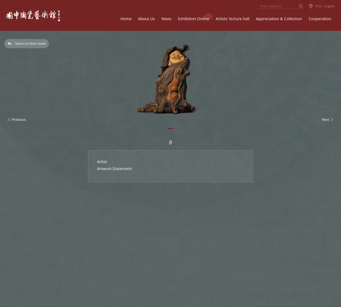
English (329, 6)
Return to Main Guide (27, 43)
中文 (319, 6)
